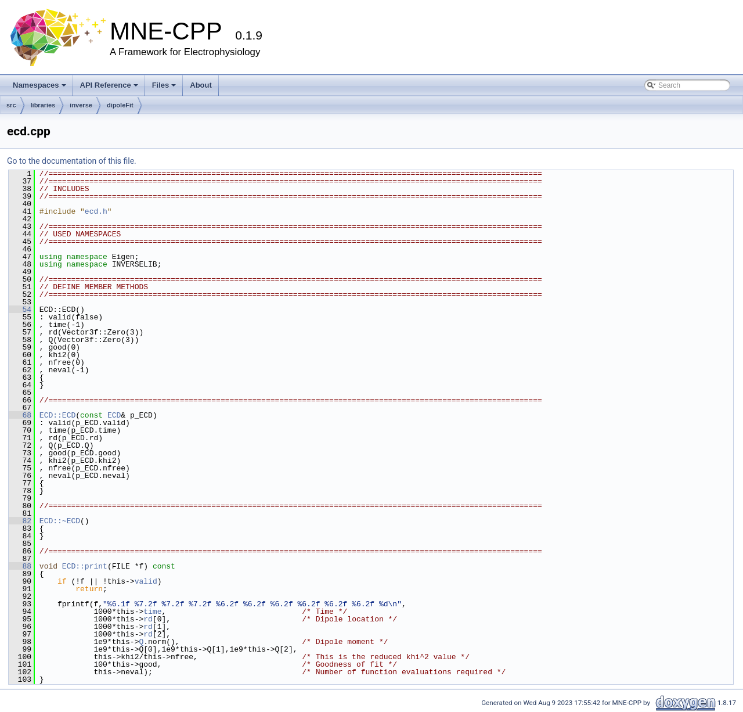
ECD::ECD (57, 415)
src (11, 105)
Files (164, 85)
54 (20, 309)
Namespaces (39, 85)
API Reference (109, 85)
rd (148, 619)
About (201, 85)
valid (146, 581)
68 (20, 415)
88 (20, 566)
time (152, 611)
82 (20, 521)
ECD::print (84, 566)
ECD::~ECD (59, 521)
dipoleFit (120, 105)
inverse (81, 105)
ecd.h (96, 211)
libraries (43, 105)
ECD (114, 415)
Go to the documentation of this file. (71, 161)
